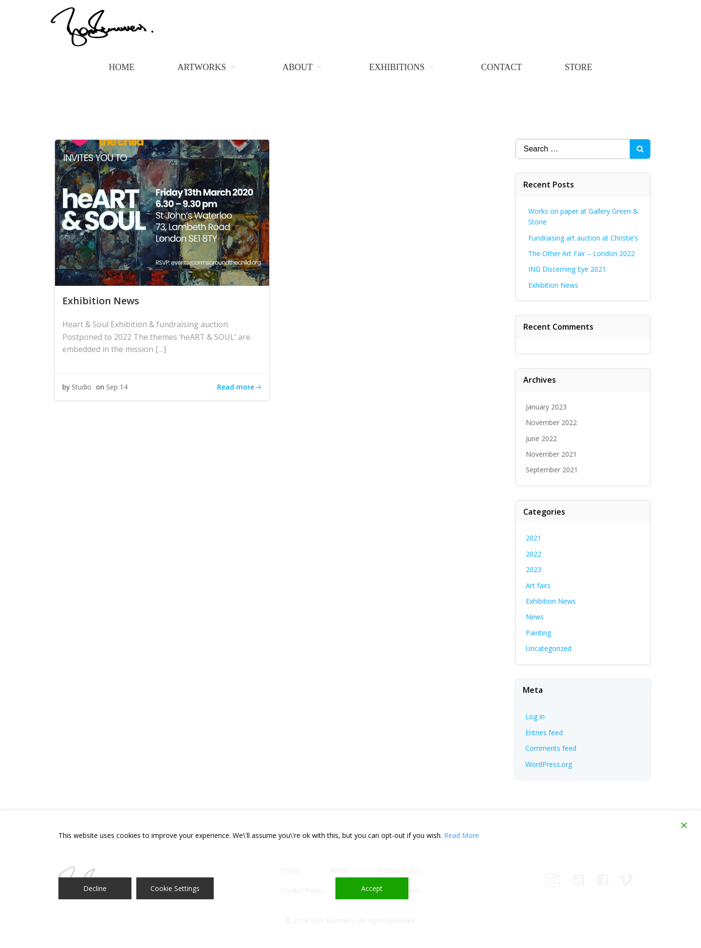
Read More (461, 835)
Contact (501, 67)
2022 (533, 553)
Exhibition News (553, 285)
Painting (538, 632)
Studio (82, 386)
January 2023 (546, 406)
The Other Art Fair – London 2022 (581, 253)
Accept (372, 888)
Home (121, 67)
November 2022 (551, 422)
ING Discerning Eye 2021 (567, 269)
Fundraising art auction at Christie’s (583, 237)
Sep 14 (117, 386)
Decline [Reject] (95, 888)
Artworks (208, 67)
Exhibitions (403, 67)
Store (578, 67)
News (535, 616)
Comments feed (550, 748)
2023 (533, 569)
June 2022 (541, 438)
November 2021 (551, 454)
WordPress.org (548, 764)
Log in (535, 716)
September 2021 (552, 469)
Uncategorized (549, 648)
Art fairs (538, 585)
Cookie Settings (175, 888)
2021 (533, 537)
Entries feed (544, 732)
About (304, 67)
